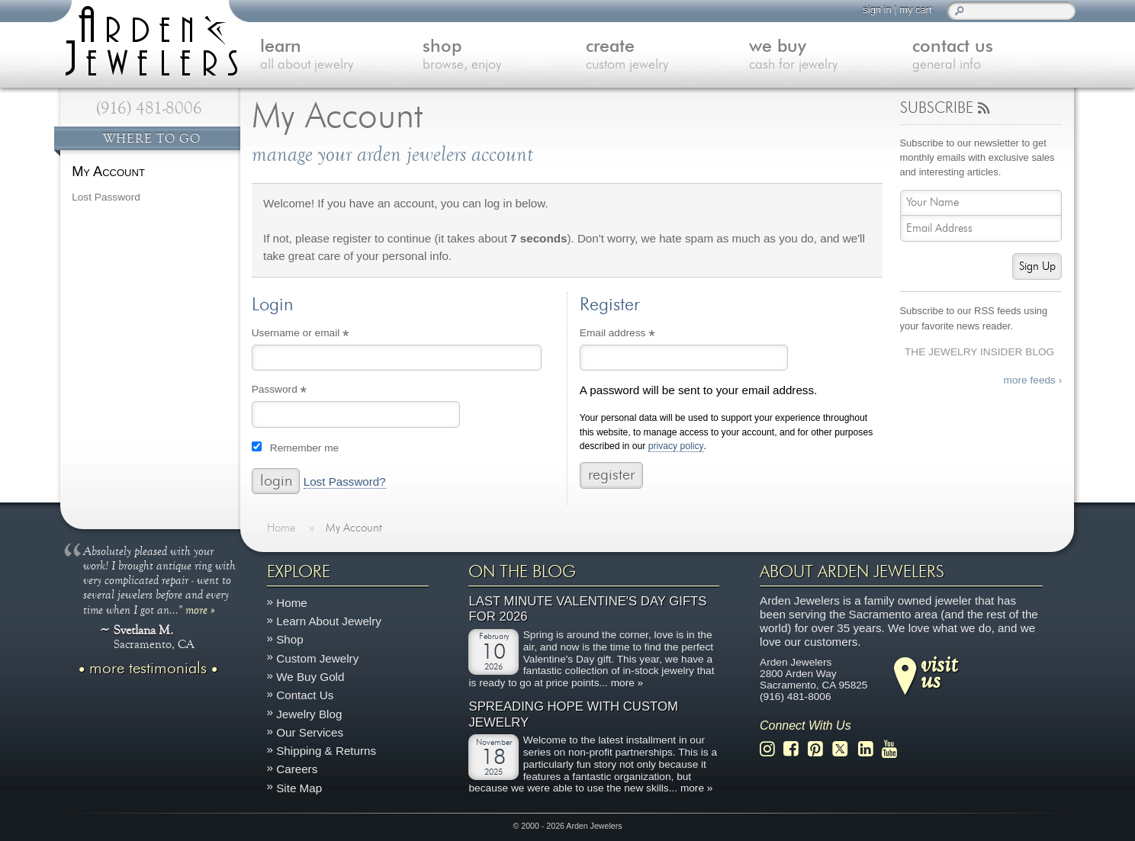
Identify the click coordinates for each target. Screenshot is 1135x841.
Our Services (309, 732)
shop (504, 56)
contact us (994, 56)
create (667, 56)
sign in (877, 9)
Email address (638, 335)
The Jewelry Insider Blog (979, 352)
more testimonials (148, 668)
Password (300, 391)
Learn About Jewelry (328, 621)
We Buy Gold (310, 676)
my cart (915, 9)
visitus (939, 671)
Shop (289, 639)
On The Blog (522, 571)
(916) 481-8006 (149, 108)
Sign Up (1037, 266)
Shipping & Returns (326, 750)
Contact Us (304, 695)
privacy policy (676, 446)
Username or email (321, 335)
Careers (296, 768)
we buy (830, 56)
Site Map (299, 787)
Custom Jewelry (317, 658)
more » (200, 609)
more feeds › (1033, 380)
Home (291, 602)
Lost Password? (345, 482)
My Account (108, 171)
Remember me (304, 448)
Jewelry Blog (309, 713)
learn (341, 56)
